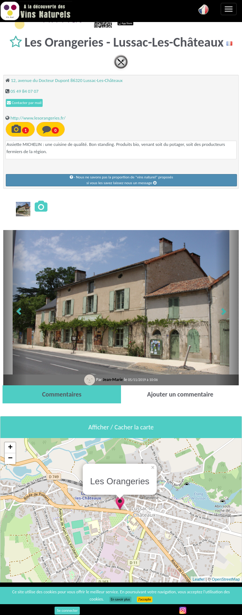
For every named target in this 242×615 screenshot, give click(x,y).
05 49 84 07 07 (24, 91)
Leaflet (198, 579)
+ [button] (10, 447)
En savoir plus (120, 599)
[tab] (62, 394)
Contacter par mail (24, 102)
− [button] (10, 458)
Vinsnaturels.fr (36, 11)
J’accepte (144, 599)
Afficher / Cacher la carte (121, 427)
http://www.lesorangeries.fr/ (38, 118)
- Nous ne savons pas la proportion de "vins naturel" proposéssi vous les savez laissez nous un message (121, 180)
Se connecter (67, 610)
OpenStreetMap (226, 579)
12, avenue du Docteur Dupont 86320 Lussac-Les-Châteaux (66, 80)
